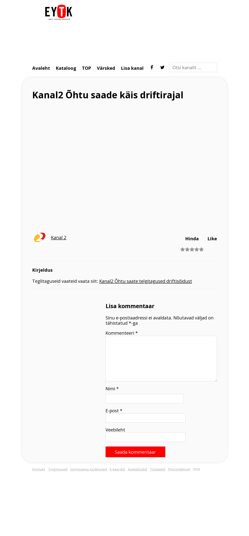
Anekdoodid (137, 469)
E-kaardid (117, 469)
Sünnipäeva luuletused (88, 469)
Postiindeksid (179, 469)
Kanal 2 (58, 237)
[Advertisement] (146, 31)
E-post (114, 410)
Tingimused (57, 469)
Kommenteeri (122, 333)
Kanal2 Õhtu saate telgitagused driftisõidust (145, 281)
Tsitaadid (157, 469)
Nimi (112, 388)
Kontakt (38, 469)
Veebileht (115, 430)
